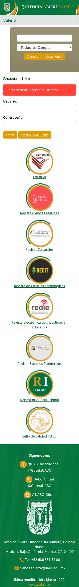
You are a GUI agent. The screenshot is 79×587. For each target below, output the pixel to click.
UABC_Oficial (39, 479)
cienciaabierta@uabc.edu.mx (40, 568)
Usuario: (10, 101)
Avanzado (54, 56)
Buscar (33, 57)
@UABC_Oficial (39, 494)
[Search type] (44, 47)
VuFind (9, 20)
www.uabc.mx (39, 584)
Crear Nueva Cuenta (35, 135)
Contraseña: (13, 117)
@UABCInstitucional (39, 464)
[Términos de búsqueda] (44, 38)
